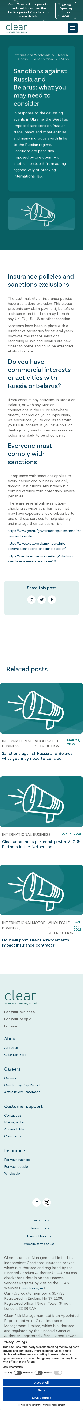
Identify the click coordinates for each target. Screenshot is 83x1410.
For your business (17, 1160)
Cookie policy (39, 1228)
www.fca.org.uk (32, 1288)
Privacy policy (39, 1220)
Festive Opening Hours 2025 (66, 10)
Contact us (12, 1115)
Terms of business (39, 1236)
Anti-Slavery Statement (22, 1092)
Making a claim (15, 1122)
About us (11, 1048)
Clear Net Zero (15, 1055)
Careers (10, 1078)
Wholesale (12, 1174)
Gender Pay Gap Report (22, 1085)
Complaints (13, 1136)
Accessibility (14, 1129)
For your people (16, 1167)
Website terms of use (39, 1244)
